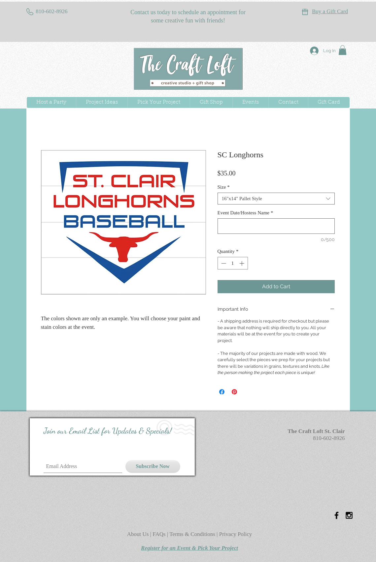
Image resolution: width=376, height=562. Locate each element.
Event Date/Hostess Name (245, 212)
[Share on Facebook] (222, 392)
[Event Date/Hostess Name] (276, 226)
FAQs (160, 534)
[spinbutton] (232, 263)
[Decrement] (223, 263)
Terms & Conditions (192, 534)
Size (224, 187)
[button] (342, 50)
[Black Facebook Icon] (336, 515)
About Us (138, 534)
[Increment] (242, 263)
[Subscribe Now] (152, 466)
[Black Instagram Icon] (349, 515)
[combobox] (276, 198)
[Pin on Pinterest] (234, 392)
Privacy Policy (235, 534)
